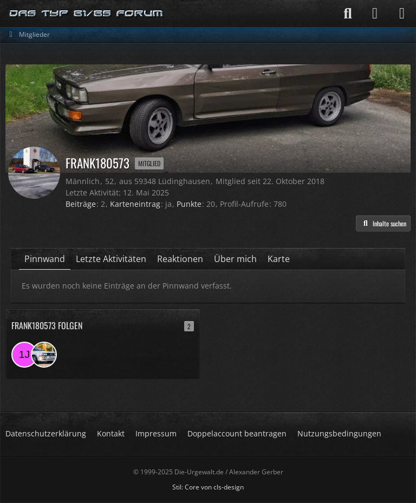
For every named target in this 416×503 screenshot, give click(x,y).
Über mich (235, 259)
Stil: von (208, 487)
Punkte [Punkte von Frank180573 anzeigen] (189, 204)
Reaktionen (180, 259)
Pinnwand (44, 259)
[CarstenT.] (44, 355)
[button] (383, 223)
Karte (279, 259)
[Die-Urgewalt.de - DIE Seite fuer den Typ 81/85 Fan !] (86, 13)
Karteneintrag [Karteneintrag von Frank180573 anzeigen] (135, 204)
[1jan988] (24, 355)
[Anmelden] (375, 13)
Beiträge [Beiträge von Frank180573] (81, 204)
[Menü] (402, 13)
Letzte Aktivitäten (111, 259)
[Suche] (348, 13)
